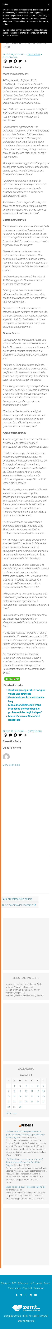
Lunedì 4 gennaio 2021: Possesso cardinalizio (26, 1187)
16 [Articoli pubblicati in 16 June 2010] (20, 1096)
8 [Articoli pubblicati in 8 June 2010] (14, 1091)
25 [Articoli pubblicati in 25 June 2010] (32, 1102)
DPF (14, 1283)
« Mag (8, 1113)
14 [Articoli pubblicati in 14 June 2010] (8, 1096)
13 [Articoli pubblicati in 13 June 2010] (43, 1091)
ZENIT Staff (34, 54)
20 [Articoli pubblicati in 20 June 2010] (43, 1096)
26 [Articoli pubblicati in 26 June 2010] (38, 1102)
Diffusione (23, 1283)
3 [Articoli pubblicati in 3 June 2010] (26, 1086)
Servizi (47, 1283)
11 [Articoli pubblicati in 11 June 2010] (32, 1091)
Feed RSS (27, 1125)
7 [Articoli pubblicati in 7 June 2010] (8, 1091)
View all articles (11, 764)
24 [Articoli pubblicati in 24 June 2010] (26, 1102)
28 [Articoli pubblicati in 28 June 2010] (8, 1107)
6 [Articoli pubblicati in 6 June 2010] (43, 1086)
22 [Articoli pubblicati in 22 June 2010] (14, 1102)
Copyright (27, 1288)
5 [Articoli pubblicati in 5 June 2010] (37, 1086)
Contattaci (39, 1288)
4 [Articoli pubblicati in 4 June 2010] (31, 1086)
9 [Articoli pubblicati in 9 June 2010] (20, 1091)
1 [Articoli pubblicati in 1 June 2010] (14, 1086)
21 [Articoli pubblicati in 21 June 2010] (8, 1102)
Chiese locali (10, 57)
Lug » (14, 1113)
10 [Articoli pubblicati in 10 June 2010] (26, 1091)
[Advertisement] (26, 877)
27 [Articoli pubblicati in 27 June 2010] (43, 1102)
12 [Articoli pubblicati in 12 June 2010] (38, 1091)
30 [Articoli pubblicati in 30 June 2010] (20, 1107)
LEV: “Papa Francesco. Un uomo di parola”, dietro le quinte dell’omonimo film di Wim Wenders (24, 1162)
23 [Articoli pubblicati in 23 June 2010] (20, 1102)
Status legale (14, 1288)
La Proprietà (36, 1283)
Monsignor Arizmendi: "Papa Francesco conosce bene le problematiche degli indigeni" (25, 708)
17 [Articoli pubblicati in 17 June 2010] (26, 1096)
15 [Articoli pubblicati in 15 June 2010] (14, 1096)
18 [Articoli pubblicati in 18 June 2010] (32, 1096)
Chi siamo (5, 1283)
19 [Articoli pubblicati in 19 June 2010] (38, 1096)
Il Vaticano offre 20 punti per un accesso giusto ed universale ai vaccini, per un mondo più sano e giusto (25, 1135)
